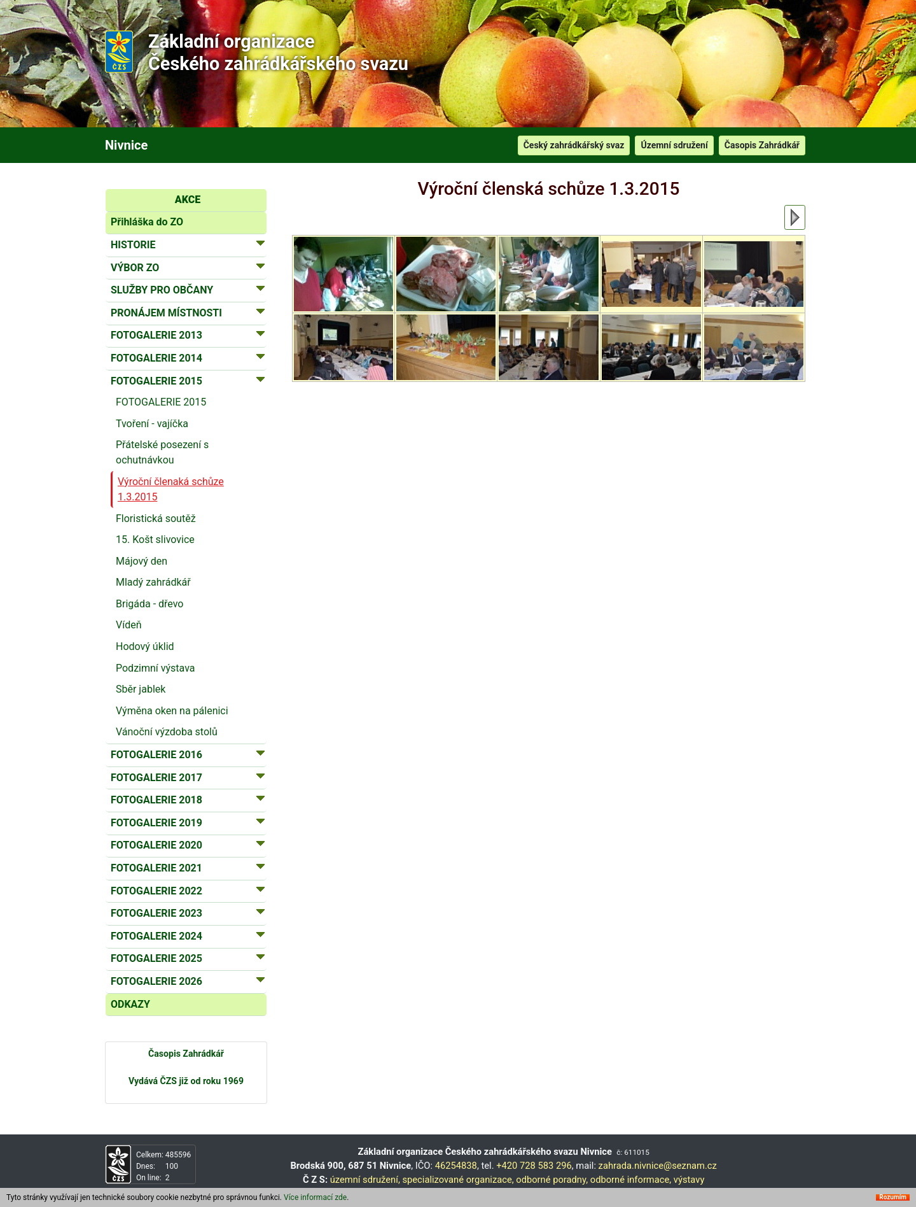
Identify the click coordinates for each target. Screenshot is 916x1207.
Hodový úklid (145, 646)
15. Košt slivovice (155, 539)
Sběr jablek (140, 689)
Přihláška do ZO (147, 222)
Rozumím (892, 1197)
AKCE (187, 200)
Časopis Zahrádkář (762, 145)
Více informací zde (315, 1197)
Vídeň (129, 625)
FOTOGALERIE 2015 (161, 402)
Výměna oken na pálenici (172, 711)
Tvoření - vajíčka (152, 424)
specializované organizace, (457, 1179)
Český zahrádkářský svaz (574, 145)
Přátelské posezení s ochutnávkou (162, 452)
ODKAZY (130, 1004)
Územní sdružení (674, 145)
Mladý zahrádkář (153, 582)
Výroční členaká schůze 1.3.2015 (171, 489)
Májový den (141, 561)
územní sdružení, (365, 1179)
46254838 (456, 1165)
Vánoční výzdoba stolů (167, 732)
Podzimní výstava (155, 668)
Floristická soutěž (156, 518)
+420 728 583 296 (534, 1165)
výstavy (689, 1179)
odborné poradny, (552, 1179)
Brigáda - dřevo (150, 604)
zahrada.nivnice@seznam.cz (658, 1165)
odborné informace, (630, 1179)
